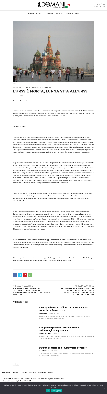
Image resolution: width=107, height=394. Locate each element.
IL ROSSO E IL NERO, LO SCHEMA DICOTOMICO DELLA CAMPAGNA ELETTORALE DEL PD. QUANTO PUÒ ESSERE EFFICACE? (31, 292)
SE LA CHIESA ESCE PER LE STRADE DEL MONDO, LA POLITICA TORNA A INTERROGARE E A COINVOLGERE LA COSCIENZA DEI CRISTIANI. (77, 292)
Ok (48, 391)
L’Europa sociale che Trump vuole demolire (59, 348)
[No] (104, 388)
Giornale (21, 87)
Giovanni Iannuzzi (45, 332)
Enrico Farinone (44, 350)
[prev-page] (14, 364)
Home (15, 87)
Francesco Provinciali (20, 101)
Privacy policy (56, 391)
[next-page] (17, 364)
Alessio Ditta (43, 312)
